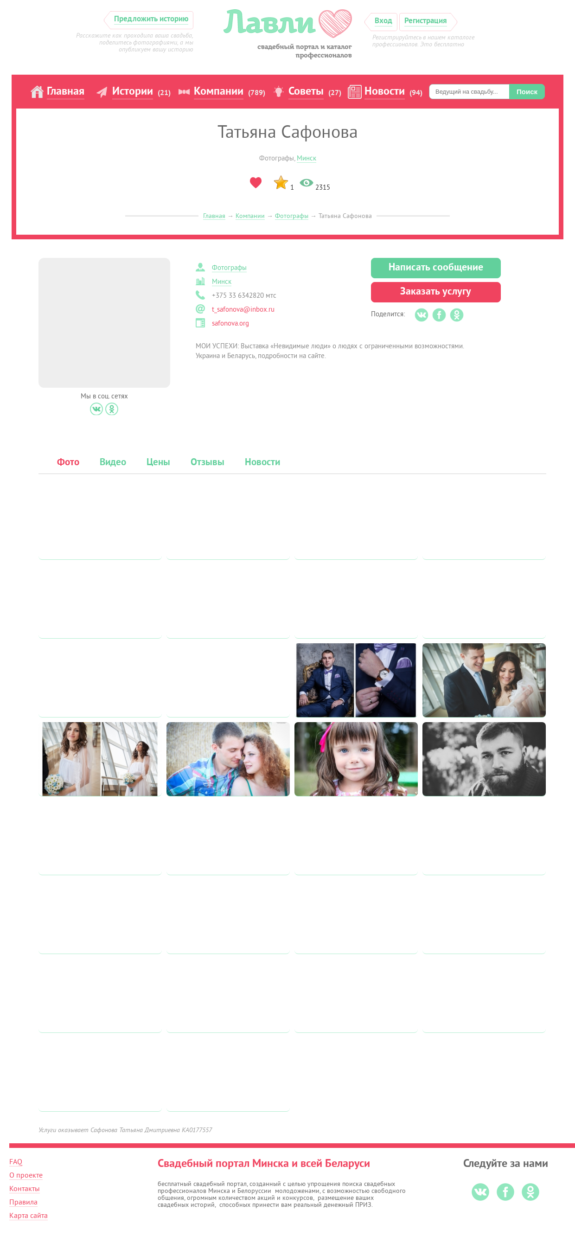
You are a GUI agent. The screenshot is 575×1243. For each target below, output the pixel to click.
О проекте (26, 1175)
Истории (132, 92)
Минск (306, 158)
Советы (306, 92)
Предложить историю (151, 19)
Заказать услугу (435, 292)
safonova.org (230, 323)
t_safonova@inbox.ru (243, 310)
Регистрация (425, 21)
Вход (383, 21)
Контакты (24, 1189)
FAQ (15, 1162)
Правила (23, 1202)
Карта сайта (28, 1215)
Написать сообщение (436, 268)
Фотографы (291, 215)
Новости (384, 92)
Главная (65, 92)
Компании (218, 92)
